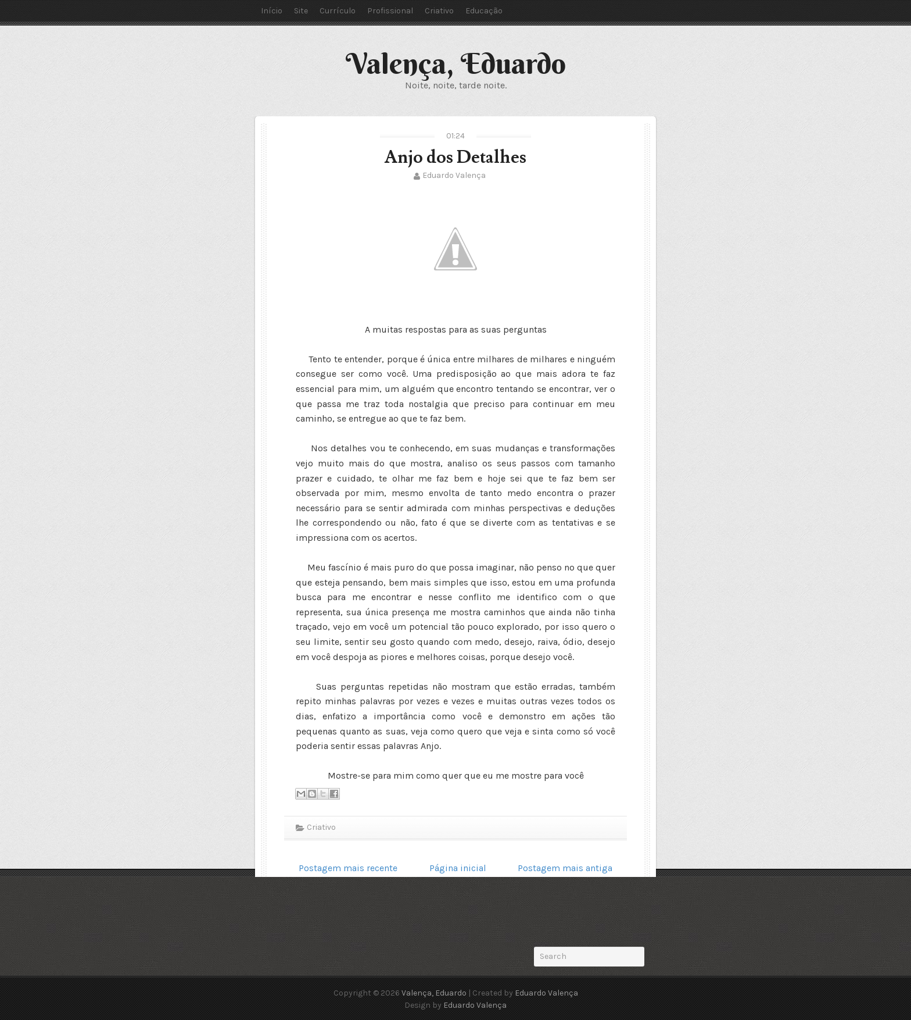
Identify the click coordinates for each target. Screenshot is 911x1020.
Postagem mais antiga (565, 867)
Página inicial (457, 867)
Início (271, 11)
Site (301, 11)
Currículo (338, 11)
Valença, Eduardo (456, 63)
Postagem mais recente (348, 867)
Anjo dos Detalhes (455, 157)
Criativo (439, 11)
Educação (484, 11)
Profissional (390, 11)
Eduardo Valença (454, 175)
